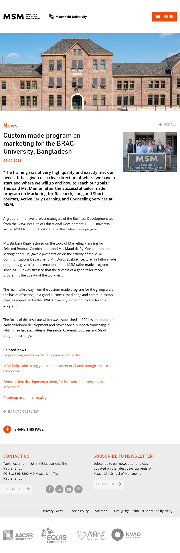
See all (170, 124)
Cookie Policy (79, 511)
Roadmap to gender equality (25, 397)
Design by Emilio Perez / (132, 511)
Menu (164, 17)
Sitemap (101, 511)
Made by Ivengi (162, 511)
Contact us (13, 489)
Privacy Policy (53, 511)
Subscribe (105, 484)
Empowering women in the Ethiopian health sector (42, 355)
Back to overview (23, 411)
